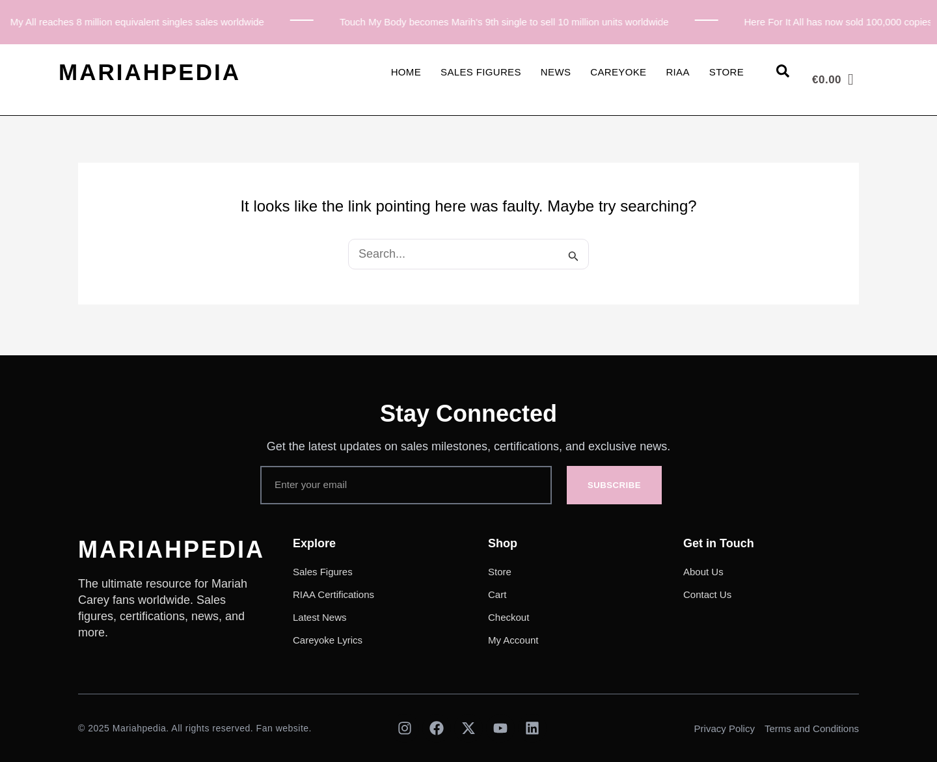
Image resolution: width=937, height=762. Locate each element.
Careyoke (618, 71)
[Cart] (833, 79)
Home (406, 71)
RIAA (677, 71)
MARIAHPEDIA (150, 72)
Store (726, 71)
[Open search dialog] (783, 74)
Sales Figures (481, 71)
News (556, 71)
